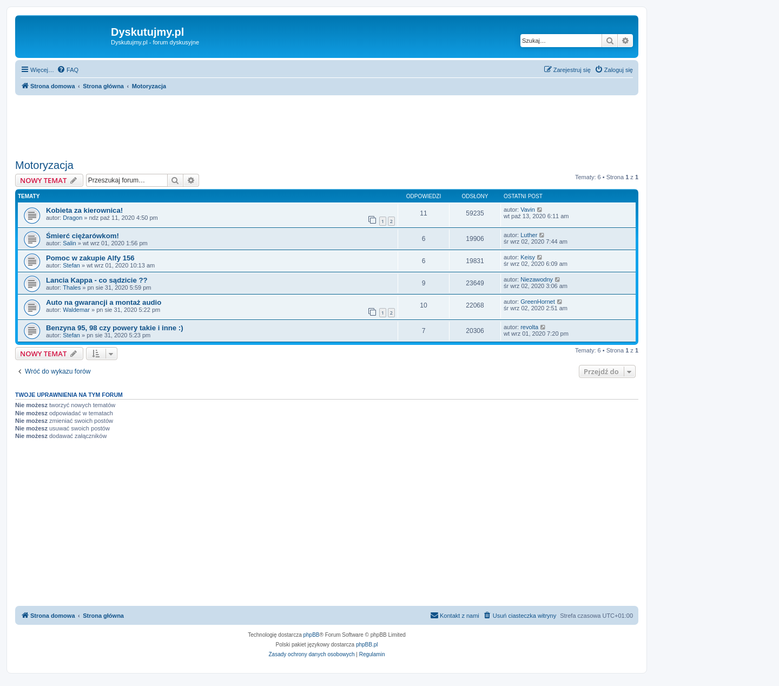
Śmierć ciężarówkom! (82, 236)
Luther (528, 235)
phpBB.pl (367, 645)
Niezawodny (536, 279)
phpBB (311, 635)
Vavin (527, 209)
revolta (529, 327)
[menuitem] (67, 69)
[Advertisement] (327, 125)
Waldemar (76, 309)
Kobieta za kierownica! (84, 210)
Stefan (71, 265)
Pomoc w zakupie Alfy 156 (90, 258)
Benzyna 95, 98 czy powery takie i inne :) (114, 328)
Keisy (527, 257)
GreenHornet (537, 301)
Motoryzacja (44, 165)
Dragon (72, 217)
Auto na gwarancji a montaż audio (103, 302)
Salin (69, 243)
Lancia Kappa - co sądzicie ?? (97, 280)
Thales (72, 287)
